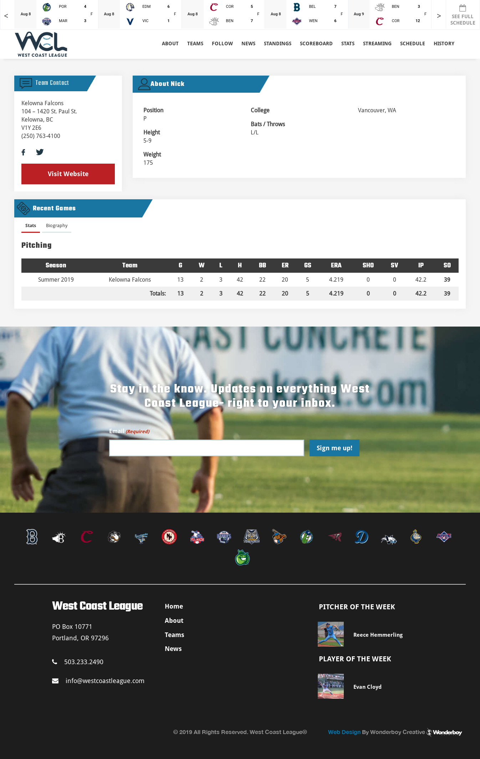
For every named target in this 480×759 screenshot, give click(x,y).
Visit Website (68, 174)
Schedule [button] (412, 43)
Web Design (344, 731)
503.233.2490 (77, 662)
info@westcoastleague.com (98, 680)
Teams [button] (195, 43)
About (170, 43)
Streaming (377, 43)
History (444, 43)
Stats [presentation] (30, 225)
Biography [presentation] (56, 225)
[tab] (30, 226)
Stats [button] (347, 43)
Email (129, 431)
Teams (174, 635)
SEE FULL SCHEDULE (462, 15)
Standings (277, 43)
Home (174, 606)
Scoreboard (316, 43)
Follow (222, 43)
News (248, 43)
